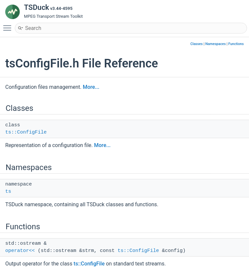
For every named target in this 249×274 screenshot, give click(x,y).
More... (91, 87)
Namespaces (215, 44)
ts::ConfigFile (26, 132)
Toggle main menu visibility (8, 25)
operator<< (20, 251)
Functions (236, 44)
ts (8, 191)
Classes (196, 44)
